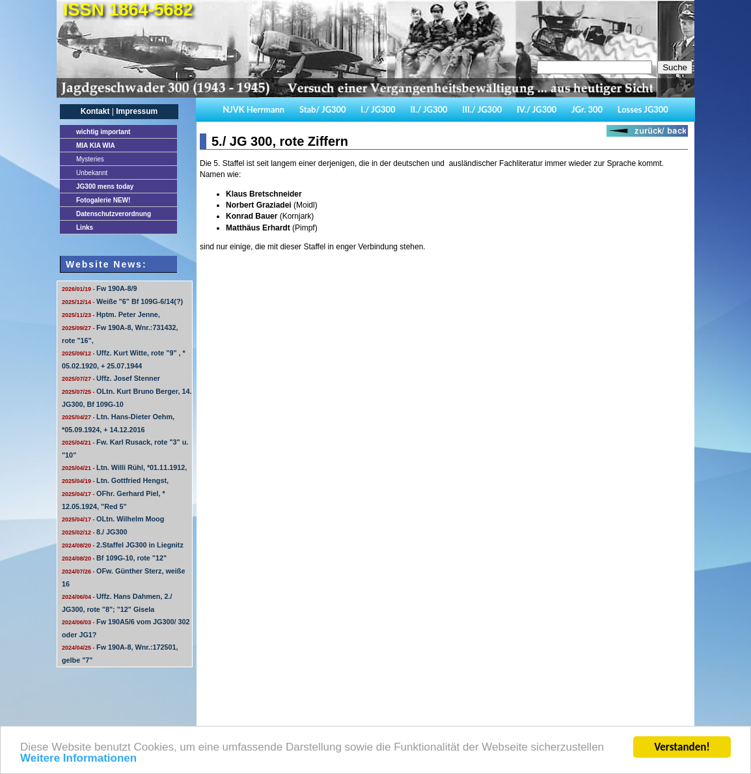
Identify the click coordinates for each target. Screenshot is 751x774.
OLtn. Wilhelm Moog (113, 519)
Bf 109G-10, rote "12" (114, 558)
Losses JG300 (643, 109)
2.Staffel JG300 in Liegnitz (123, 545)
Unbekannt (91, 172)
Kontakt (95, 111)
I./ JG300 (378, 109)
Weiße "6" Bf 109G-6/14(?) (122, 301)
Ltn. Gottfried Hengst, (115, 480)
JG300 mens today (104, 186)
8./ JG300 (94, 532)
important (103, 131)
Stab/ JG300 (322, 109)
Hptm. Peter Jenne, (111, 314)
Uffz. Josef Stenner (111, 378)
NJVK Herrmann (253, 109)
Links (84, 227)
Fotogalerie (103, 200)
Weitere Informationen (78, 759)
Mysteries (90, 159)
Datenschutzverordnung (113, 213)
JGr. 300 (587, 109)
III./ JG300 (482, 109)
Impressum (136, 111)
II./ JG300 (428, 109)
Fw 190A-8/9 (99, 288)
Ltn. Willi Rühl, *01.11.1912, (124, 467)
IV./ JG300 (536, 109)
